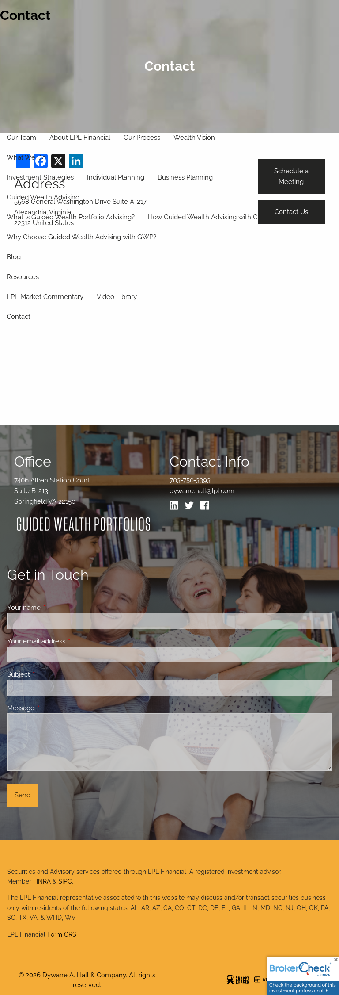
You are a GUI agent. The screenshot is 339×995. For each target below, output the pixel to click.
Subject (50, 674)
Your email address (68, 641)
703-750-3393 (190, 480)
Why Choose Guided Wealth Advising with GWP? (81, 237)
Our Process (142, 138)
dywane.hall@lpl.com (202, 491)
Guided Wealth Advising (43, 197)
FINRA (42, 881)
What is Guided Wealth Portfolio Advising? (71, 217)
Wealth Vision (194, 138)
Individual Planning (115, 177)
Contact (25, 15)
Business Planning (185, 177)
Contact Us (291, 212)
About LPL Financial (79, 138)
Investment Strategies (40, 177)
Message (52, 708)
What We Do (26, 157)
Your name (56, 608)
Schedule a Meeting (291, 176)
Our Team (21, 138)
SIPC (65, 881)
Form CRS (61, 934)
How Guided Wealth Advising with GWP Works (219, 217)
